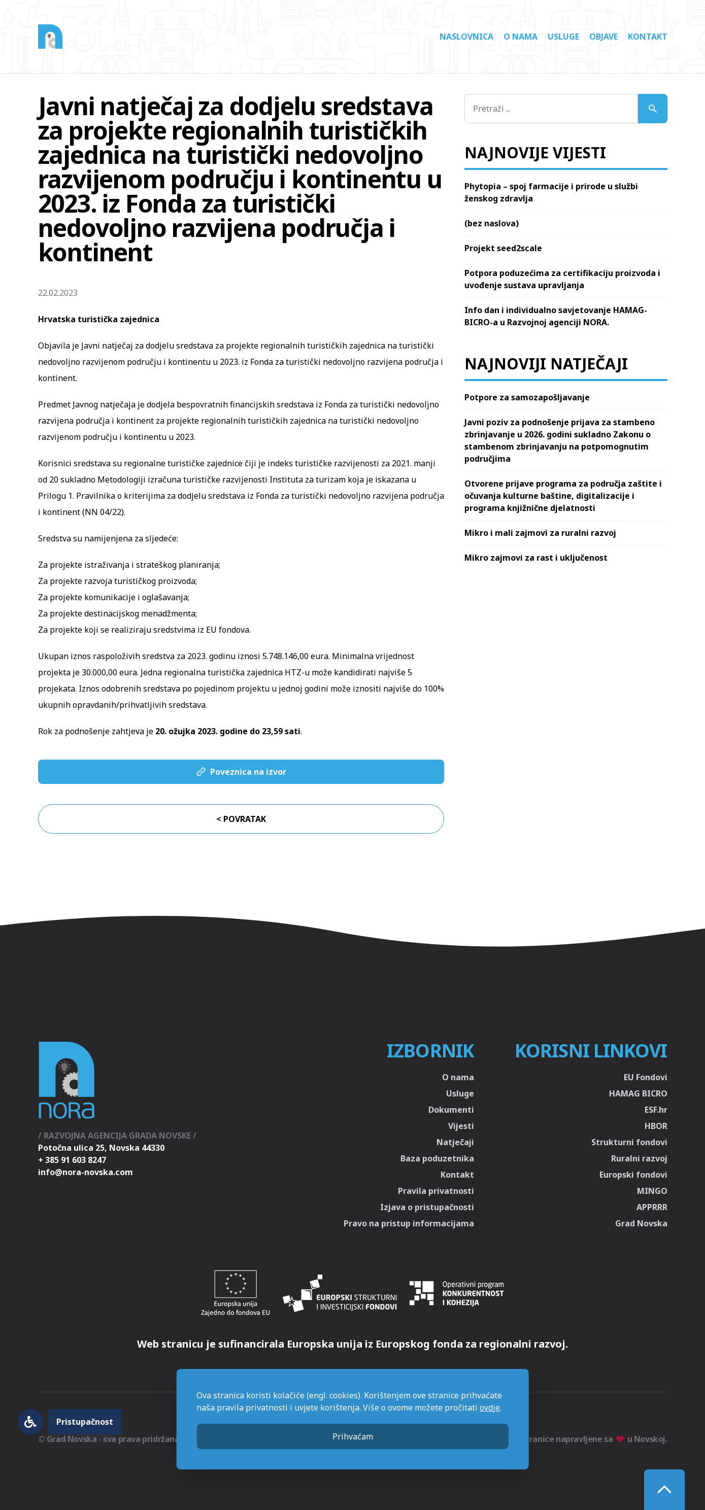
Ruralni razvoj (639, 1158)
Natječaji (455, 1142)
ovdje (490, 1407)
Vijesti (461, 1125)
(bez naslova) (491, 223)
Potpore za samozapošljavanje (527, 397)
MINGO (652, 1190)
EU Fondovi (645, 1077)
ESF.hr (656, 1109)
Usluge (563, 36)
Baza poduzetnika (437, 1158)
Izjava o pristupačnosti (427, 1207)
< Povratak (241, 819)
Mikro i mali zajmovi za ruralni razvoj (540, 532)
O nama (520, 36)
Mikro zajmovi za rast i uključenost (536, 557)
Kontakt (647, 36)
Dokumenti (451, 1109)
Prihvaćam (352, 1436)
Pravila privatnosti (436, 1190)
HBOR (656, 1125)
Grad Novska (641, 1223)
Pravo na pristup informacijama (409, 1223)
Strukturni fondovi (629, 1142)
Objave (603, 36)
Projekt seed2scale (503, 248)
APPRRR (651, 1207)
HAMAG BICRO (638, 1093)
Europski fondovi (633, 1174)
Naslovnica (466, 36)
